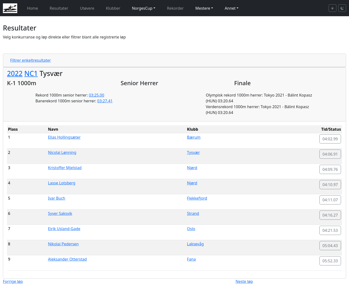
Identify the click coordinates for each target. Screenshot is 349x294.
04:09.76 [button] (330, 169)
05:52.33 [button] (330, 261)
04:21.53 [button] (330, 230)
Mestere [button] (202, 8)
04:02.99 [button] (330, 139)
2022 (15, 73)
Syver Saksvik (60, 213)
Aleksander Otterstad (67, 259)
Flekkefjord (197, 198)
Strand (193, 213)
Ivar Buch (56, 198)
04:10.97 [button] (330, 184)
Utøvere (87, 8)
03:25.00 (96, 95)
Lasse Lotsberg (61, 183)
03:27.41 (105, 101)
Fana (191, 259)
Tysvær (193, 152)
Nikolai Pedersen (63, 244)
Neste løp (244, 281)
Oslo (191, 228)
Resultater (59, 8)
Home (32, 8)
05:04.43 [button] (330, 245)
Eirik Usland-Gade (64, 228)
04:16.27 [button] (330, 215)
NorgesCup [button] (142, 8)
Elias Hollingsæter (64, 137)
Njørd (192, 167)
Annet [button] (230, 8)
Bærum (194, 137)
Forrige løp (13, 281)
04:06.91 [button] (330, 154)
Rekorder (175, 8)
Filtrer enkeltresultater (30, 60)
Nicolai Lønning (62, 152)
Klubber (113, 8)
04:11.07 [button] (330, 200)
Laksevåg (195, 244)
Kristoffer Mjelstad (65, 167)
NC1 (31, 73)
